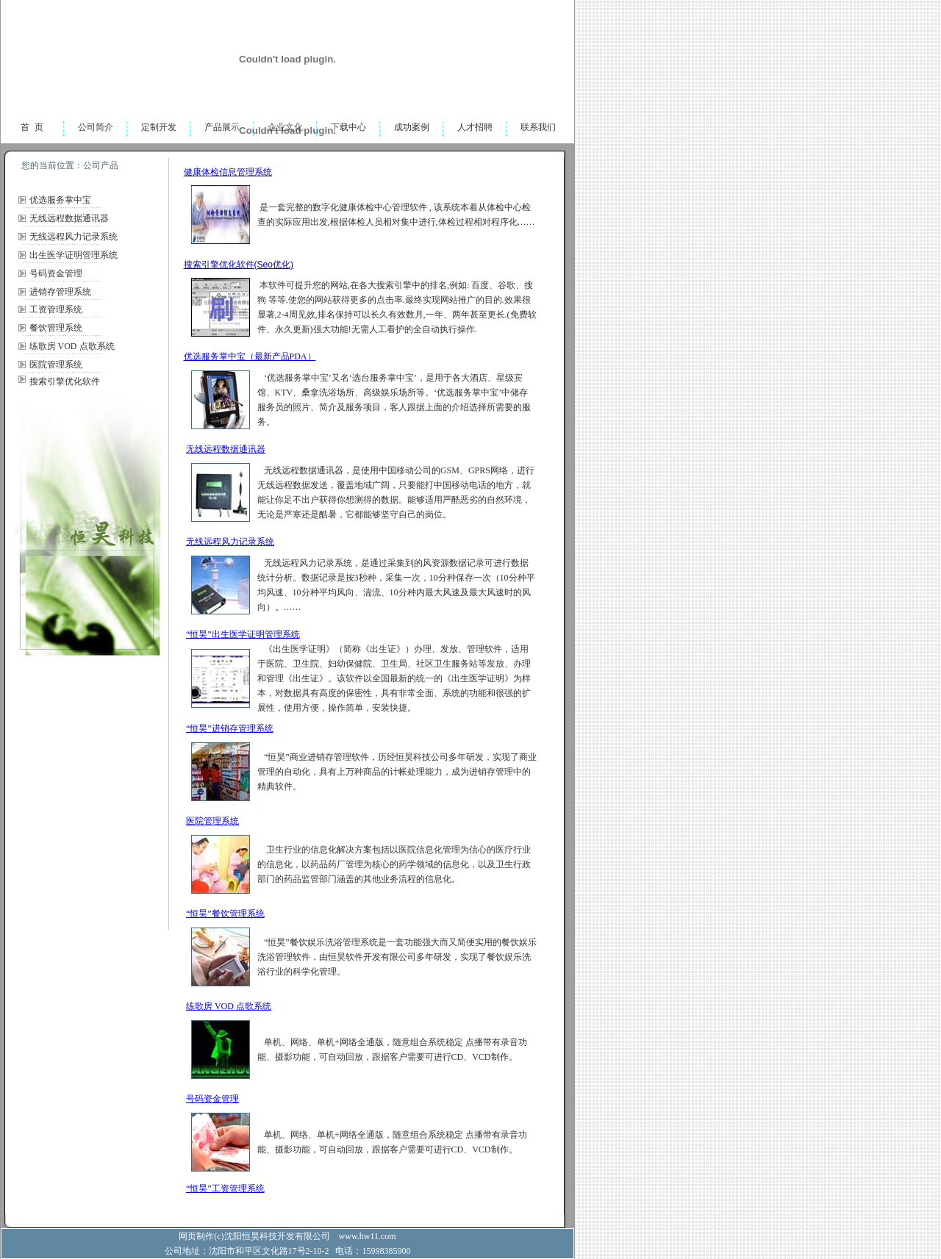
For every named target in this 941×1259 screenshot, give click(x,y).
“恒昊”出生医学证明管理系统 (243, 634)
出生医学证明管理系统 (73, 255)
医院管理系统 (55, 364)
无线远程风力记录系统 (73, 237)
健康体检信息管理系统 (228, 172)
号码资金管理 (55, 273)
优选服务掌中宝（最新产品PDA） (250, 356)
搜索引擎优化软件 (64, 381)
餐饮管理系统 (55, 328)
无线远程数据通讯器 (69, 218)
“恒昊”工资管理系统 (225, 1188)
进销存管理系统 (60, 292)
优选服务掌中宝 (60, 200)
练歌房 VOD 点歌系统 (72, 346)
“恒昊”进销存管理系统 (229, 728)
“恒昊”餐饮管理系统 (225, 913)
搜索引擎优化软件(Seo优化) (238, 264)
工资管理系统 (55, 309)
